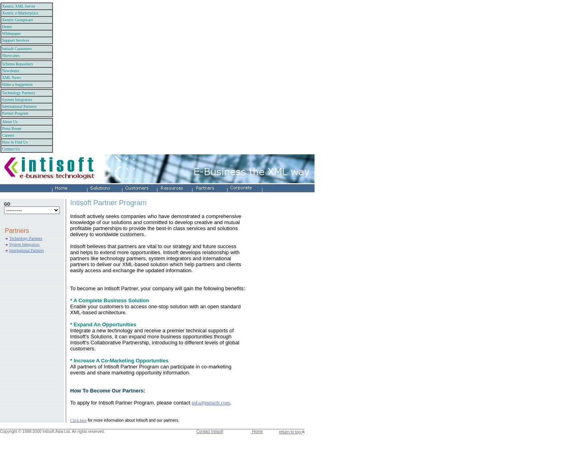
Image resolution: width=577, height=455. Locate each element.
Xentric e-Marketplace (20, 13)
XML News (11, 77)
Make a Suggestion (17, 84)
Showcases (11, 55)
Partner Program (15, 113)
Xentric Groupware (17, 20)
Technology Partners (18, 93)
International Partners (19, 106)
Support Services (15, 40)
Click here (78, 420)
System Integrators (17, 99)
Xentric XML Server (18, 6)
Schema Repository (17, 64)
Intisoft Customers (17, 49)
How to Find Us (15, 142)
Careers (8, 135)
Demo (7, 26)
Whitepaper (11, 33)
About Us (10, 121)
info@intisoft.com (211, 403)
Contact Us (11, 149)
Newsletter (10, 71)
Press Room (11, 128)
